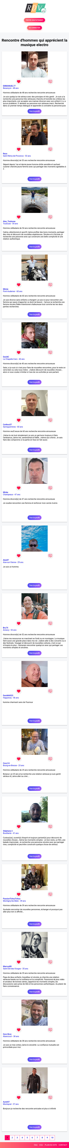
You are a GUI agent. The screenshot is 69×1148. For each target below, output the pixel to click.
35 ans (25, 969)
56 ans (16, 698)
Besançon (7, 88)
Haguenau (7, 698)
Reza (5, 154)
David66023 (8, 695)
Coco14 (6, 763)
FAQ (35, 1145)
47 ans (17, 494)
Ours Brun (7, 1034)
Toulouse (7, 223)
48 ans (16, 88)
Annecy (6, 630)
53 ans (28, 156)
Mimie (5, 289)
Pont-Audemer (9, 291)
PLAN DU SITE (51, 1145)
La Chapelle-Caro (10, 359)
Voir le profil (34, 111)
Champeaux (8, 494)
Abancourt (7, 1036)
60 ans (19, 291)
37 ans (16, 1104)
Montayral (7, 1104)
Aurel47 (6, 1102)
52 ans (13, 630)
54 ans (15, 223)
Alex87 (6, 560)
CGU (41, 1145)
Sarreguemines (9, 427)
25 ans (21, 765)
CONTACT (63, 1145)
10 (52, 1138)
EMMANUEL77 (9, 86)
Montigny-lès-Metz (11, 901)
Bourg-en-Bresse (10, 765)
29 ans (20, 562)
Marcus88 (7, 966)
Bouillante (7, 833)
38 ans (16, 1036)
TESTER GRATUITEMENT (34, 20)
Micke (5, 492)
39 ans (23, 901)
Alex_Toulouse (9, 221)
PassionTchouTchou (11, 899)
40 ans (22, 359)
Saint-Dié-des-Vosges (12, 969)
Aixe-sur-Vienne (9, 562)
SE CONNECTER (34, 28)
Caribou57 (7, 424)
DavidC (6, 357)
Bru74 (5, 628)
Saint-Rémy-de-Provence (13, 156)
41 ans (16, 833)
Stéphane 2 (8, 831)
